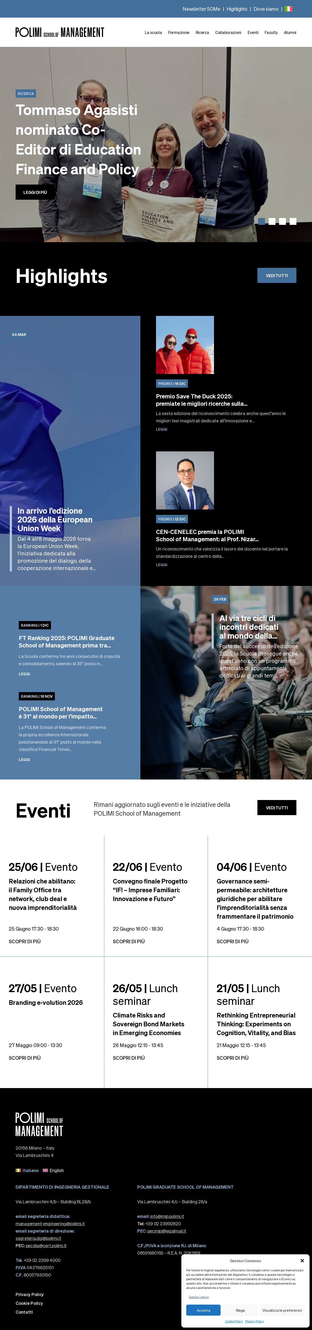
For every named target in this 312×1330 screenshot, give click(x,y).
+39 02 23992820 (159, 1223)
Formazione (178, 32)
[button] (302, 1260)
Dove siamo (266, 9)
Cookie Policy (234, 1321)
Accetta (203, 1310)
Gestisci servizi (199, 1297)
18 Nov (37, 696)
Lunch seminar (145, 994)
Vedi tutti (277, 275)
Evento (43, 866)
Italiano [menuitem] (31, 1170)
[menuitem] (288, 9)
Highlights (236, 9)
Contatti (24, 1312)
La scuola (153, 32)
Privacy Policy (254, 1321)
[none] (288, 9)
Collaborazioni (228, 32)
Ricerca (202, 32)
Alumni (290, 32)
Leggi (161, 429)
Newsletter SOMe (201, 9)
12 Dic (172, 519)
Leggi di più (35, 192)
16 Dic (172, 383)
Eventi (253, 32)
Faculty (271, 32)
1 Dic (35, 625)
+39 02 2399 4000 (38, 1260)
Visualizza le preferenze (282, 1310)
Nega (240, 1310)
